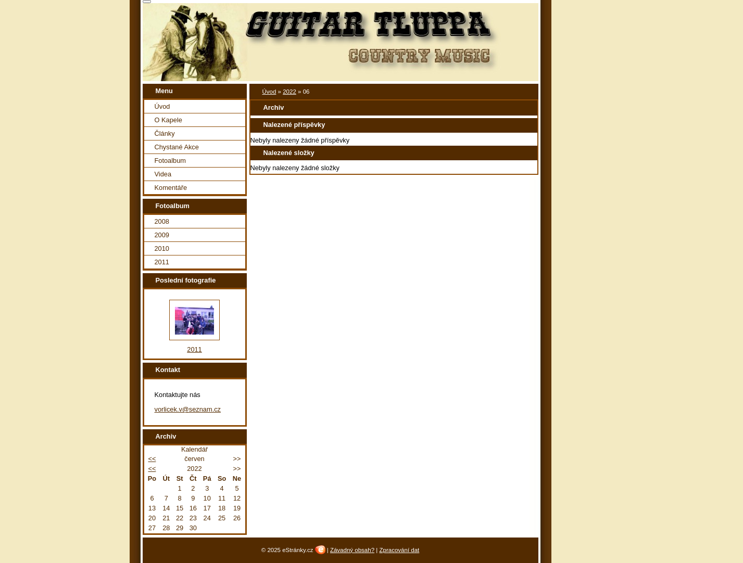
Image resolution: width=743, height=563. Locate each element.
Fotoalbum (170, 160)
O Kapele (168, 120)
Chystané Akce (177, 147)
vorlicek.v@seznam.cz (188, 409)
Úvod (269, 91)
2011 (162, 262)
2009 (162, 235)
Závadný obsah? (352, 550)
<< (152, 459)
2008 (162, 221)
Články (165, 133)
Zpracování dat (399, 550)
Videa (163, 174)
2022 (289, 91)
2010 (162, 248)
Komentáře (171, 187)
